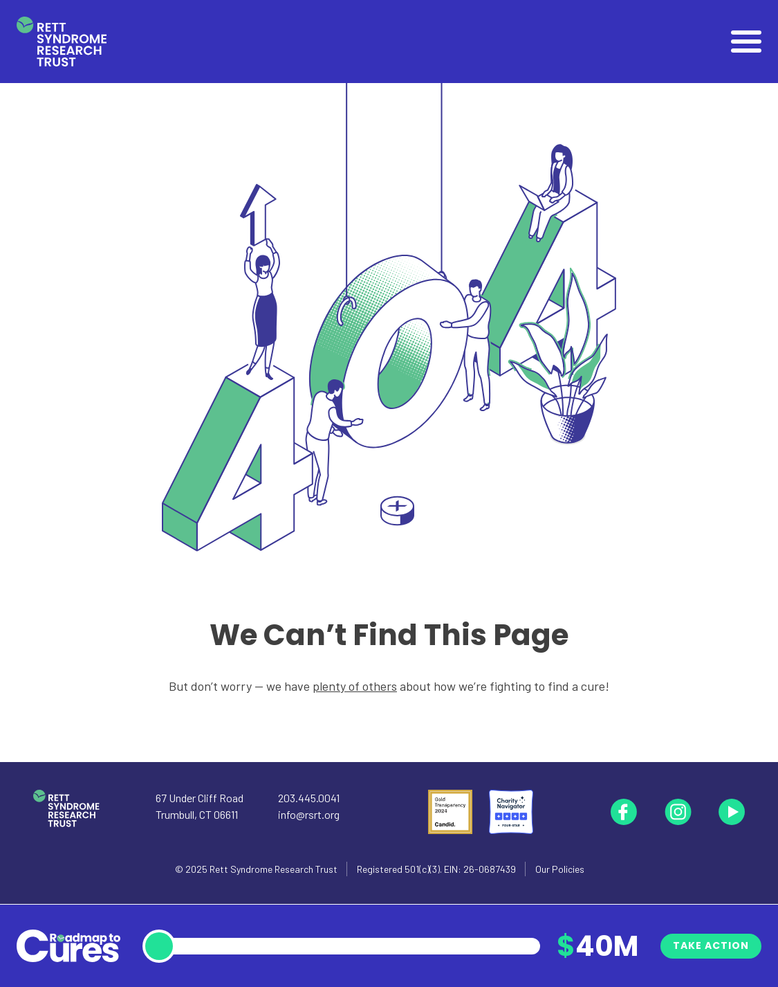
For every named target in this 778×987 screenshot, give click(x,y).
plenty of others (355, 686)
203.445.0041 (309, 797)
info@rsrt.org (309, 814)
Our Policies (559, 869)
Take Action (711, 945)
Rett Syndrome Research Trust (273, 869)
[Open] (746, 41)
